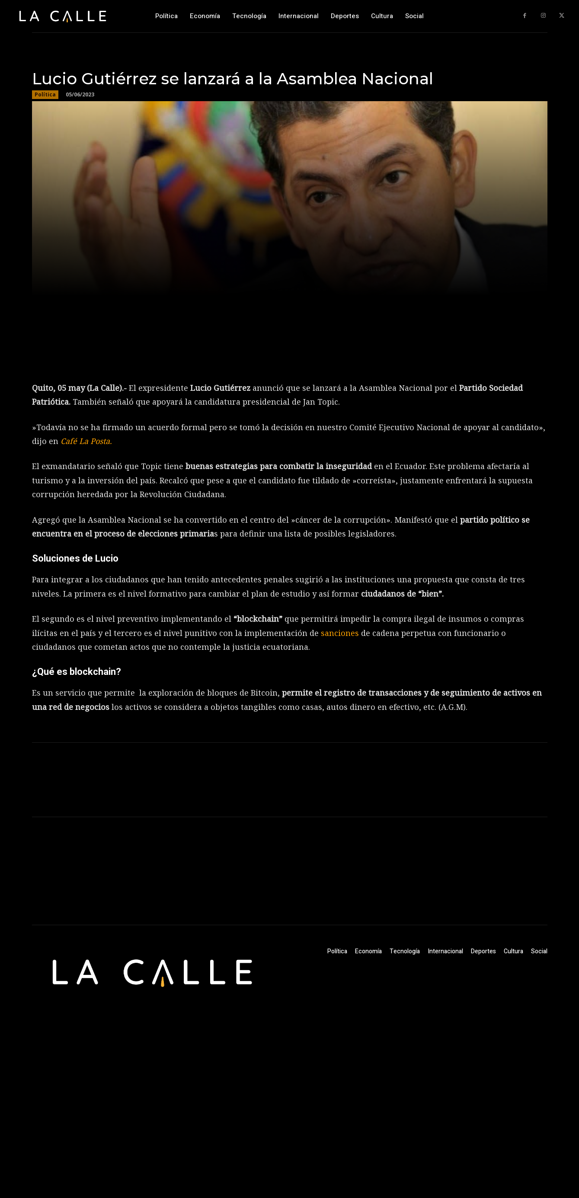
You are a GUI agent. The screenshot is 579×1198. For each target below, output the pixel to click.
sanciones (341, 633)
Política (45, 94)
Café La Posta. (85, 441)
